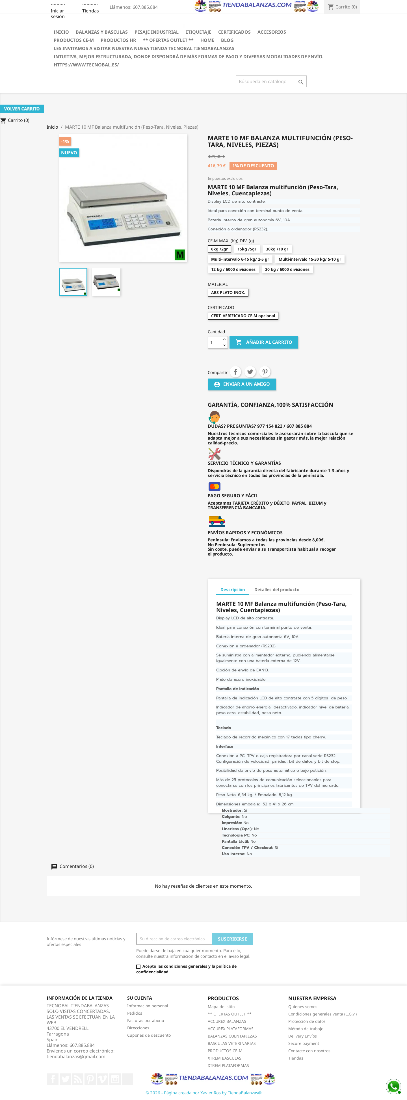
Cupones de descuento (149, 1035)
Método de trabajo (305, 1028)
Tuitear (250, 371)
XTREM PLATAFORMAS (228, 1065)
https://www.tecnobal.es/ (86, 65)
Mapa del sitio (221, 1006)
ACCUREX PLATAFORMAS (231, 1028)
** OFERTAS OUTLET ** (168, 40)
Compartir (235, 371)
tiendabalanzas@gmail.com (76, 1056)
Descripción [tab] (232, 589)
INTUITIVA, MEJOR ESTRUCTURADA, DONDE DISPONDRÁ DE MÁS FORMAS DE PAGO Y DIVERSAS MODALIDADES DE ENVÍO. (189, 56)
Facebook (53, 1079)
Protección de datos (307, 1021)
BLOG (227, 40)
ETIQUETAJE (198, 32)
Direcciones (138, 1027)
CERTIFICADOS (234, 32)
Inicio (61, 32)
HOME (207, 40)
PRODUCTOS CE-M (74, 40)
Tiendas (90, 11)
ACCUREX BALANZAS (227, 1021)
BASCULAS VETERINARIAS (232, 1043)
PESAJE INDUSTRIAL (157, 32)
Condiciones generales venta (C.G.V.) (322, 1014)
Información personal (147, 1005)
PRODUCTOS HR (118, 40)
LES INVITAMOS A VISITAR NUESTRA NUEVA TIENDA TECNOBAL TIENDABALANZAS (144, 48)
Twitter (65, 1079)
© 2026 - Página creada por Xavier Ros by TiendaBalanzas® (203, 1092)
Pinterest (264, 371)
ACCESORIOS (271, 32)
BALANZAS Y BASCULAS (102, 32)
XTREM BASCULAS (224, 1058)
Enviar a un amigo (242, 384)
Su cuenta (139, 998)
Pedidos (134, 1013)
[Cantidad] (214, 342)
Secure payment (303, 1043)
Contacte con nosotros (309, 1050)
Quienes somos (302, 1006)
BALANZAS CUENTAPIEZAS (232, 1036)
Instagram (115, 1079)
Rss (77, 1079)
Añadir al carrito (263, 342)
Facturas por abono (145, 1020)
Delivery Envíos (302, 1036)
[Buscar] (271, 81)
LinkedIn (127, 1079)
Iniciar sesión (58, 14)
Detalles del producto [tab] (276, 589)
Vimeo (102, 1079)
